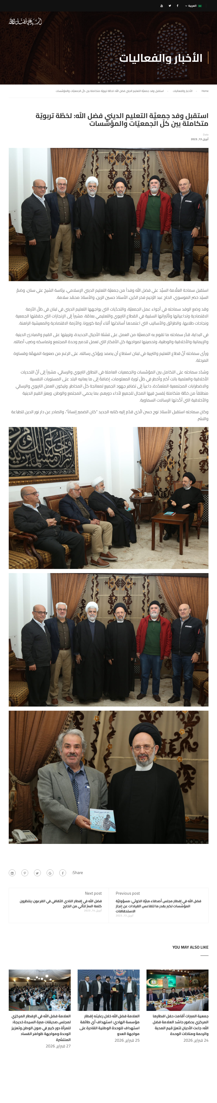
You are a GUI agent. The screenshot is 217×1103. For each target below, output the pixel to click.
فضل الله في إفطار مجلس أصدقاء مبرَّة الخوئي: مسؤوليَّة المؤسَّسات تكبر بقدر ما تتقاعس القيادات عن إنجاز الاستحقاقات (158, 907)
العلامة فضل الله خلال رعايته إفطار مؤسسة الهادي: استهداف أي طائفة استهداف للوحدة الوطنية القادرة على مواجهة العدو (109, 1025)
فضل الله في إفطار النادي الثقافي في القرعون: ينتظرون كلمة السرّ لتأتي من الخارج (61, 904)
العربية (195, 5)
